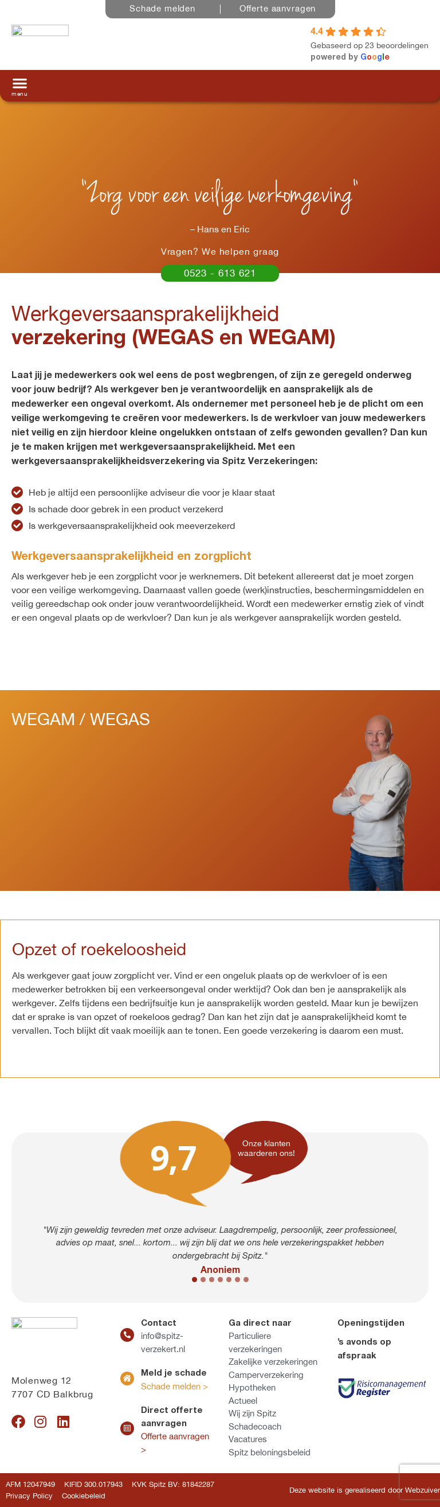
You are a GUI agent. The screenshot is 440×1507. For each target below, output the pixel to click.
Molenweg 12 (41, 1380)
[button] (19, 85)
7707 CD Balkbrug (52, 1394)
